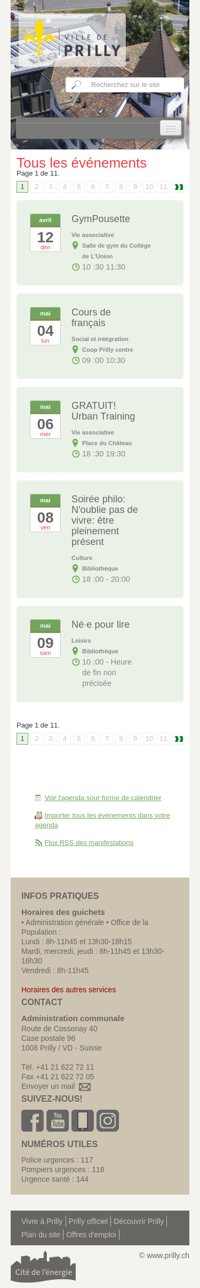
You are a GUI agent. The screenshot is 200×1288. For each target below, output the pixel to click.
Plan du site (40, 1234)
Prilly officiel (88, 1221)
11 (163, 187)
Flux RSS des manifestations (88, 843)
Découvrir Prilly (139, 1221)
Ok (77, 85)
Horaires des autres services (68, 989)
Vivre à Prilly (42, 1221)
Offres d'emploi (91, 1234)
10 (149, 187)
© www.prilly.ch (164, 1255)
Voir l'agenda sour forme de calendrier (102, 798)
